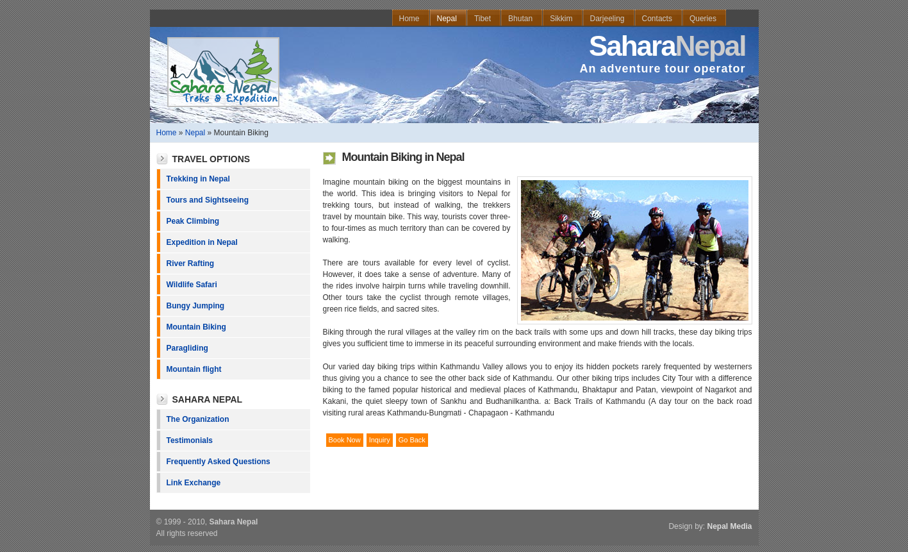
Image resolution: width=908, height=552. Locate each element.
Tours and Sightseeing (208, 200)
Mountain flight (194, 369)
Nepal (195, 132)
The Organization (198, 419)
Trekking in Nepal (198, 178)
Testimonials (190, 440)
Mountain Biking (196, 326)
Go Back (412, 440)
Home (166, 132)
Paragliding (187, 348)
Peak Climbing (193, 221)
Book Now (345, 440)
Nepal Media (729, 526)
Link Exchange (194, 482)
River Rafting (191, 263)
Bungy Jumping (196, 305)
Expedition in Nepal (202, 242)
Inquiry (379, 440)
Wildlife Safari (192, 284)
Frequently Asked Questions (218, 461)
